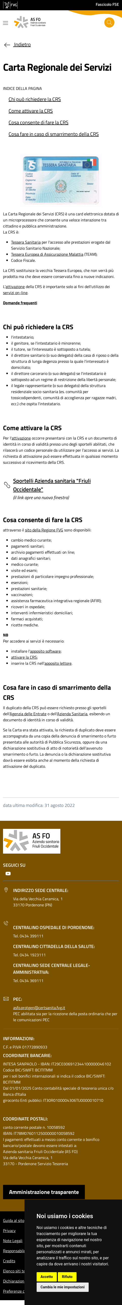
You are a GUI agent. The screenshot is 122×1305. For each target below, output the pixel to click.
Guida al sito (13, 1220)
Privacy (9, 1230)
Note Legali (12, 1241)
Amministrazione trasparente (44, 1192)
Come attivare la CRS (31, 111)
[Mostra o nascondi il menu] (6, 23)
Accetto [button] (47, 1277)
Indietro (17, 44)
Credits (9, 1261)
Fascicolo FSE (107, 4)
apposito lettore (57, 663)
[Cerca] (109, 22)
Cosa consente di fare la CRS (38, 122)
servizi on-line (15, 293)
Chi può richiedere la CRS (35, 99)
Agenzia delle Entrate (28, 714)
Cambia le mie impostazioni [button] (63, 1287)
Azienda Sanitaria (72, 714)
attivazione (15, 287)
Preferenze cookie (18, 1291)
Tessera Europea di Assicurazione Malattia (47, 254)
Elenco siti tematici (19, 1271)
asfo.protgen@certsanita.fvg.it (39, 1008)
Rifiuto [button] (67, 1277)
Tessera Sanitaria (26, 242)
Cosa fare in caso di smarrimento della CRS (54, 134)
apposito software (45, 651)
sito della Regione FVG (44, 530)
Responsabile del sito (21, 1251)
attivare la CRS (24, 657)
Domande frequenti (20, 303)
